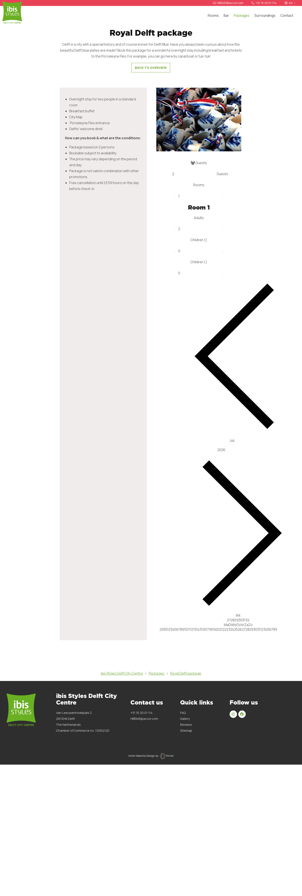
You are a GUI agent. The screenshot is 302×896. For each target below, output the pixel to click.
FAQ (183, 859)
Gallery (185, 865)
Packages (242, 15)
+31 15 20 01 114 (264, 3)
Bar (226, 15)
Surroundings (264, 15)
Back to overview (151, 214)
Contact (286, 15)
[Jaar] (238, 596)
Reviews (186, 871)
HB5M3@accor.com (228, 3)
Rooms (213, 15)
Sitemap (186, 877)
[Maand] (238, 586)
